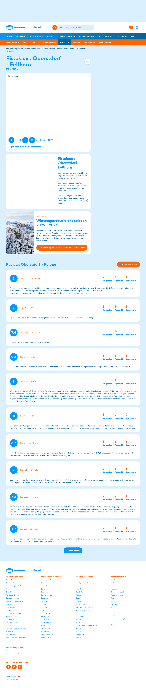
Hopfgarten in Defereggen (86, 583)
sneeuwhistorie (81, 185)
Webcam (35, 42)
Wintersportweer (36, 36)
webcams (62, 185)
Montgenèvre (46, 622)
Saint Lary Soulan (12, 598)
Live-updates (89, 42)
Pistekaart (64, 42)
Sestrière (44, 598)
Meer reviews (73, 550)
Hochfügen (80, 635)
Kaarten (50, 36)
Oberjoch (79, 616)
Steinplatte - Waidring (14, 613)
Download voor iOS (13, 654)
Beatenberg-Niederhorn (15, 586)
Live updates (121, 36)
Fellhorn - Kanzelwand (58, 49)
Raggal (78, 595)
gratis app (73, 195)
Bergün (78, 638)
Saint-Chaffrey (46, 638)
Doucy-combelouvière (14, 601)
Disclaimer (115, 622)
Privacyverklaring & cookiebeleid (123, 619)
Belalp (8, 610)
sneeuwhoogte (75, 183)
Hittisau (43, 604)
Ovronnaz (9, 604)
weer (72, 185)
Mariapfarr (45, 586)
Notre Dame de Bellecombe (86, 625)
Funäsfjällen (10, 635)
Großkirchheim (81, 604)
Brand (78, 622)
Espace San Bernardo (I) (15, 638)
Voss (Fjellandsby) (48, 635)
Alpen (44, 49)
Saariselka (80, 592)
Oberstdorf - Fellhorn (77, 49)
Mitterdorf (45, 619)
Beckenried (80, 598)
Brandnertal (10, 619)
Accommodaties (86, 36)
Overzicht (26, 49)
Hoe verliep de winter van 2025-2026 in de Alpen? (62, 248)
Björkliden (9, 592)
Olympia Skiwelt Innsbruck (16, 583)
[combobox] (76, 27)
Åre (7, 589)
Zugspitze (44, 592)
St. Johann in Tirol (47, 631)
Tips (99, 36)
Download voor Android (14, 651)
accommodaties (73, 188)
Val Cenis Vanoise (82, 610)
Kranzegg (79, 619)
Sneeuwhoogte (12, 42)
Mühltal (79, 601)
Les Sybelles (10, 607)
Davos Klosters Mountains (15, 629)
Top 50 (9, 36)
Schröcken (45, 607)
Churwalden (45, 629)
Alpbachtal (10, 580)
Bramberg (79, 586)
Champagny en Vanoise (84, 607)
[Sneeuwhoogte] (27, 27)
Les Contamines (12, 622)
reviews (61, 188)
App (133, 36)
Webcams (20, 36)
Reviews (108, 36)
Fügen (43, 610)
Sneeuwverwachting (66, 36)
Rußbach (44, 625)
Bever (43, 589)
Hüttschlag (45, 601)
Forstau (78, 629)
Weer (25, 42)
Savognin (9, 631)
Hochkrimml (45, 613)
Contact (114, 625)
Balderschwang (46, 595)
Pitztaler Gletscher (13, 616)
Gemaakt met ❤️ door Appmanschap (15, 677)
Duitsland (36, 49)
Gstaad (8, 625)
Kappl (78, 613)
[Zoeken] (76, 27)
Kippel (78, 589)
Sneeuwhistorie (49, 42)
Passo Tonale (46, 616)
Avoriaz (78, 631)
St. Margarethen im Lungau (51, 580)
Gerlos (43, 583)
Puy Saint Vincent (12, 595)
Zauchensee (80, 580)
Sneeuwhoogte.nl (13, 49)
